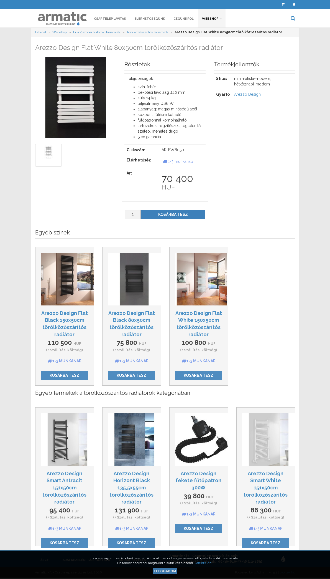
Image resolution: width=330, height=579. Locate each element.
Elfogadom (165, 571)
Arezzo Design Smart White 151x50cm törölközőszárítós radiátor (266, 488)
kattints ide (203, 563)
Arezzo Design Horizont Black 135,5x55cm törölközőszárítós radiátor (131, 488)
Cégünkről (183, 19)
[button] (271, 4)
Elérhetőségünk (149, 19)
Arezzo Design (247, 94)
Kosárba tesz (173, 214)
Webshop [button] (211, 19)
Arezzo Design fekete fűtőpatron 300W (198, 480)
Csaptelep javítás (110, 19)
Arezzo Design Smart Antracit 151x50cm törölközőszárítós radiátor (64, 488)
